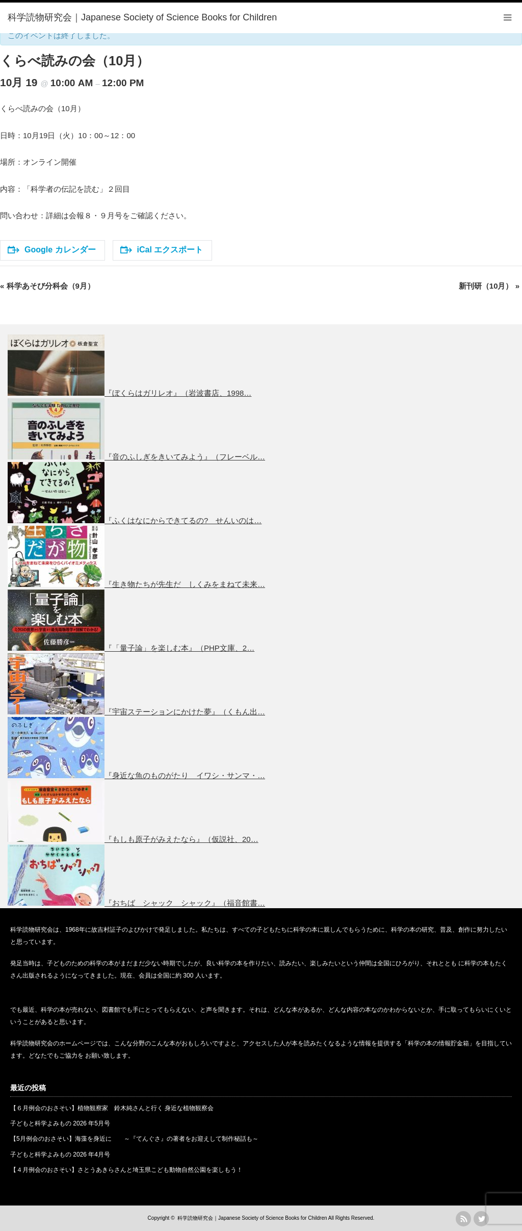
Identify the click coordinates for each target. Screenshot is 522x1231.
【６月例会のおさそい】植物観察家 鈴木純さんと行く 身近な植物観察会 (112, 1108)
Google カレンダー (52, 249)
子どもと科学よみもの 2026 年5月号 (60, 1123)
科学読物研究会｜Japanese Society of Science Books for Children (252, 1218)
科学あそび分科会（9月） (47, 285)
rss (463, 1218)
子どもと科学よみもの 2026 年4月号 (60, 1154)
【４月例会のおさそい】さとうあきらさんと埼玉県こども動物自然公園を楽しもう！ (126, 1169)
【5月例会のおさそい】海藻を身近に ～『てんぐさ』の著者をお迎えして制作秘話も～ (134, 1138)
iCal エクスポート (161, 249)
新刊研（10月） (489, 285)
